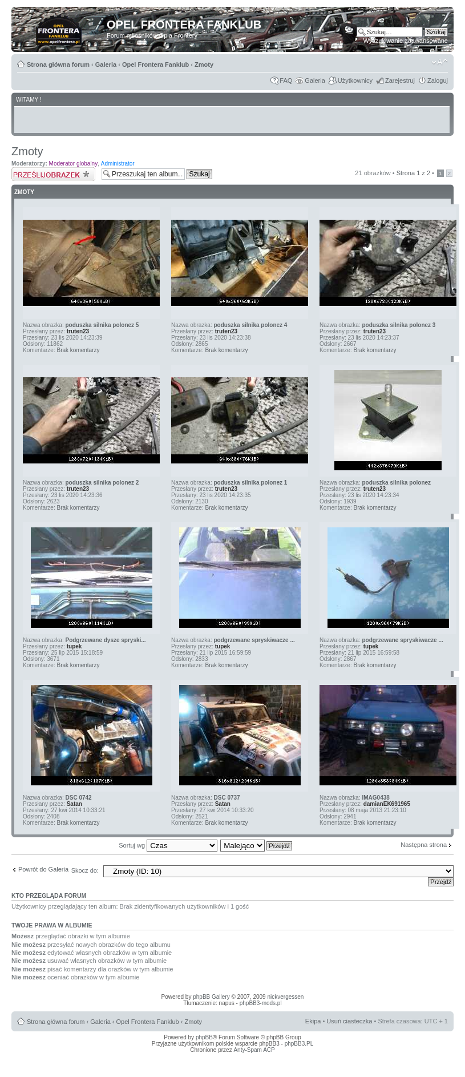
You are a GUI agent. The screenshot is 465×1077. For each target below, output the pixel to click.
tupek (74, 646)
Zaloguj (437, 80)
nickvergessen (285, 997)
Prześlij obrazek (53, 174)
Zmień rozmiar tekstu (439, 62)
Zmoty (204, 64)
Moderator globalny (73, 163)
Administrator (118, 163)
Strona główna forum (58, 64)
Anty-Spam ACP (253, 1050)
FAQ (286, 80)
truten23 (78, 331)
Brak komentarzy (77, 350)
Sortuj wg (168, 845)
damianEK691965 (386, 804)
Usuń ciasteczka (349, 1021)
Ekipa (313, 1021)
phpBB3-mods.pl (261, 1003)
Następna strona (424, 844)
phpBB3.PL (299, 1043)
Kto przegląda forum (48, 895)
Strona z (413, 173)
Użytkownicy (355, 80)
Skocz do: (85, 870)
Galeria (105, 64)
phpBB (204, 1037)
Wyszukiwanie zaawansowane (405, 40)
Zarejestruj (400, 80)
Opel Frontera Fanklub (155, 64)
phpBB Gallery (211, 997)
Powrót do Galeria (43, 869)
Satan (74, 804)
